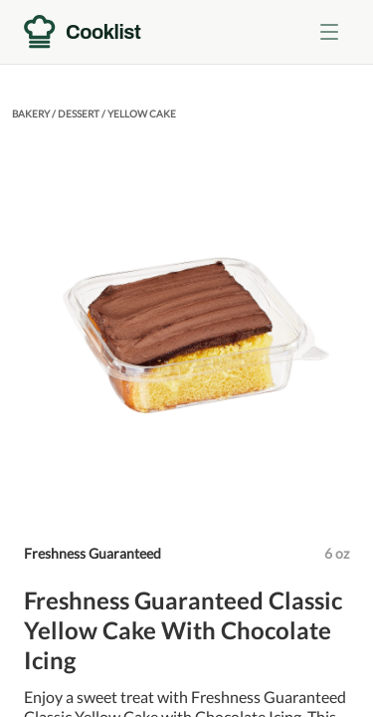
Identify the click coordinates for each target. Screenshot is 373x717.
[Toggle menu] (329, 32)
